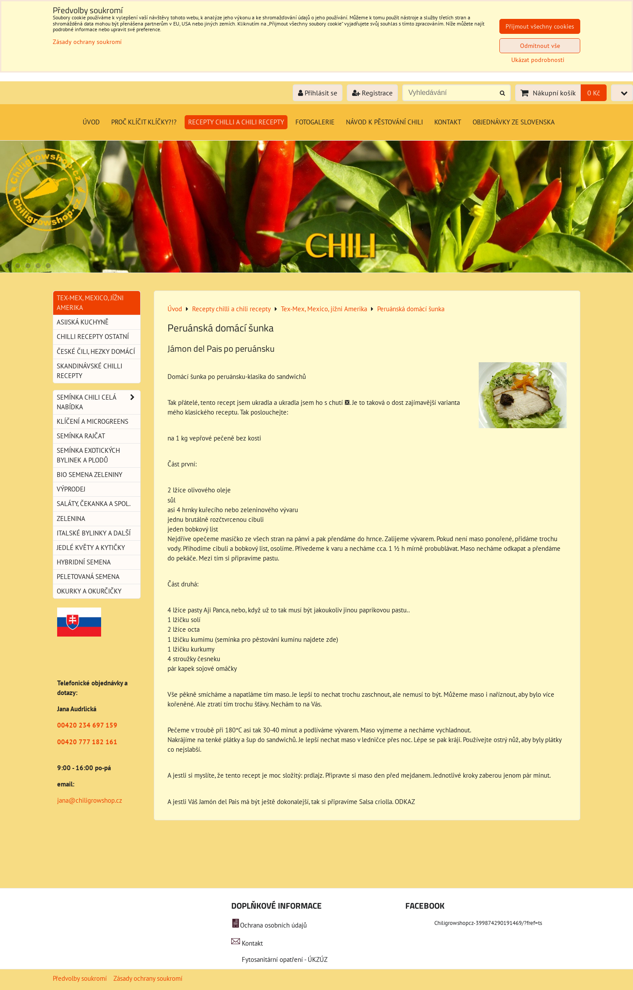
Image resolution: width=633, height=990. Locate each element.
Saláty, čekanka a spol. (94, 503)
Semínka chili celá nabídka (98, 402)
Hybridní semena (84, 562)
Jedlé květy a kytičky (91, 547)
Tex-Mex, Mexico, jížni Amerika (90, 303)
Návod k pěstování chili (384, 122)
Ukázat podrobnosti (537, 60)
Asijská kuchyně (83, 322)
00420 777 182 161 (87, 742)
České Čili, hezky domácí (96, 351)
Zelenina (71, 518)
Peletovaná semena (88, 576)
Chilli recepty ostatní (93, 336)
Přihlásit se (317, 92)
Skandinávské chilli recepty (89, 371)
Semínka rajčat (81, 436)
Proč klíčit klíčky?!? (144, 122)
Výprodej (71, 489)
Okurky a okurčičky (89, 591)
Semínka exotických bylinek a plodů (88, 455)
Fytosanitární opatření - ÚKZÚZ (283, 959)
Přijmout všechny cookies (540, 26)
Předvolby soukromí (80, 978)
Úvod (91, 122)
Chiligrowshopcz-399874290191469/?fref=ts (488, 923)
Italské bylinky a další (94, 533)
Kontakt (447, 122)
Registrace (372, 92)
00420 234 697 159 (87, 725)
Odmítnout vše (540, 46)
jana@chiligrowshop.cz (89, 800)
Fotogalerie (315, 122)
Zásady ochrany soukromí (147, 978)
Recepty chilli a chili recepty (236, 122)
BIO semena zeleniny (89, 474)
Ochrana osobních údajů (273, 925)
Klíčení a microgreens (92, 421)
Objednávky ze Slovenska (514, 122)
